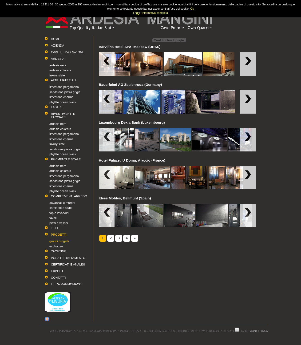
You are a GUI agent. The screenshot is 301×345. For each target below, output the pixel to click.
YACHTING (59, 251)
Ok (192, 8)
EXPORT (57, 271)
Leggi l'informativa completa (150, 13)
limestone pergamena (64, 87)
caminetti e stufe (60, 208)
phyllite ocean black (62, 102)
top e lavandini (59, 213)
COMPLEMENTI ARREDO (69, 196)
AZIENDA (57, 45)
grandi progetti (59, 241)
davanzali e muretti (62, 203)
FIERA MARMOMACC (66, 284)
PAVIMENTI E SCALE (66, 159)
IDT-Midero (251, 330)
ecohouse (56, 246)
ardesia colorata (60, 70)
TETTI (55, 228)
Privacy (264, 330)
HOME (55, 39)
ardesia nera (57, 65)
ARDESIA (57, 58)
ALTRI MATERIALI (63, 80)
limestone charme (61, 97)
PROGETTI (59, 234)
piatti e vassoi (58, 223)
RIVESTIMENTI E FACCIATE (63, 115)
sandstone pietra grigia (64, 92)
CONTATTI (58, 277)
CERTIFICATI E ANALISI (68, 264)
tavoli (52, 218)
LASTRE (57, 107)
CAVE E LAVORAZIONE (67, 52)
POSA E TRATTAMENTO (68, 258)
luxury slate (57, 75)
